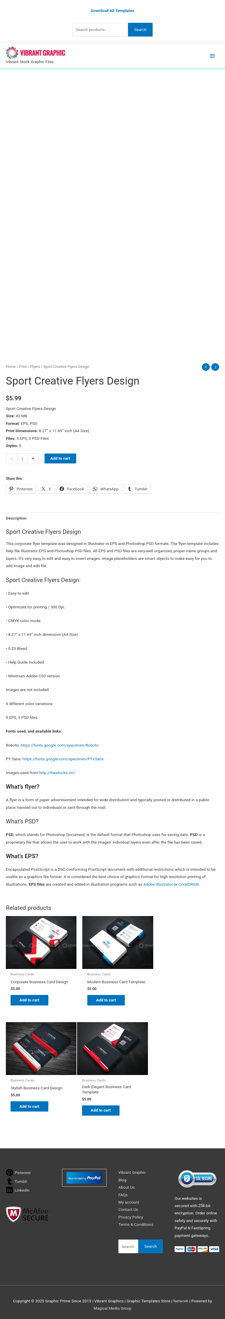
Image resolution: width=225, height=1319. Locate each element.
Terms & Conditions (135, 1223)
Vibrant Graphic (132, 1171)
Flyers (35, 365)
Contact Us (128, 1208)
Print (23, 365)
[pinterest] (18, 1171)
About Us (126, 1186)
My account (128, 1201)
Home (11, 365)
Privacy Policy (130, 1216)
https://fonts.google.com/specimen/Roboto (60, 744)
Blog (122, 1178)
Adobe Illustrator (158, 883)
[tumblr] (16, 1180)
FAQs (123, 1193)
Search (140, 28)
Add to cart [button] (32, 1000)
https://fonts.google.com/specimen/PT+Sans (63, 758)
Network (180, 1299)
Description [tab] (16, 517)
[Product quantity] (22, 458)
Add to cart (60, 457)
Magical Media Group (112, 1307)
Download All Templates (112, 10)
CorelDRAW (188, 883)
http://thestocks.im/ (57, 772)
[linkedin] (18, 1189)
